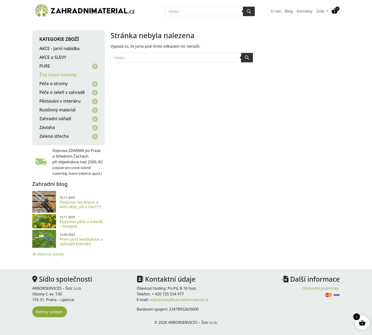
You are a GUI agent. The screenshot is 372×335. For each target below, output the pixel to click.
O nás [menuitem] (276, 11)
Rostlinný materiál (57, 110)
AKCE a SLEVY (52, 57)
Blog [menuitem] (289, 11)
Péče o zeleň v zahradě (62, 92)
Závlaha (47, 127)
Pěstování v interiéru (59, 101)
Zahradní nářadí (55, 118)
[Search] (249, 11)
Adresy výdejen (49, 311)
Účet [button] (320, 11)
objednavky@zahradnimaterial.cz (179, 299)
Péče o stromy (53, 83)
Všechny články (48, 254)
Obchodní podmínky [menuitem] (320, 288)
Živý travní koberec (58, 75)
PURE (44, 66)
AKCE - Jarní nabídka (59, 48)
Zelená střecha (54, 136)
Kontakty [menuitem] (304, 11)
